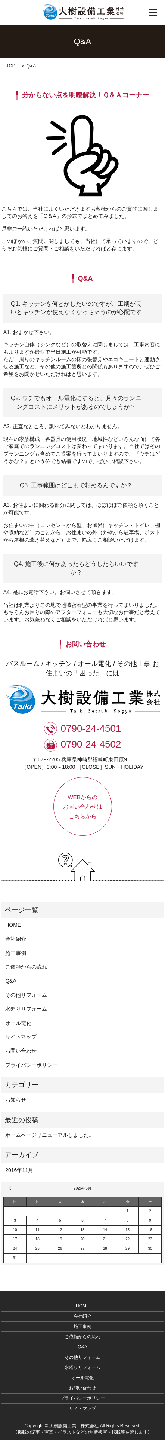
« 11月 (11, 1188)
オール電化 (18, 1023)
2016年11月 (19, 1170)
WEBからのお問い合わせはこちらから (82, 806)
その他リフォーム (26, 995)
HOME (13, 925)
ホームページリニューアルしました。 (49, 1135)
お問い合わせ (21, 1051)
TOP (10, 66)
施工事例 (15, 953)
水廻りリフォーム (26, 1009)
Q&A (10, 981)
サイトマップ (21, 1037)
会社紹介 (15, 939)
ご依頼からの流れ (26, 967)
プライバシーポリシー (31, 1065)
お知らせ (15, 1100)
